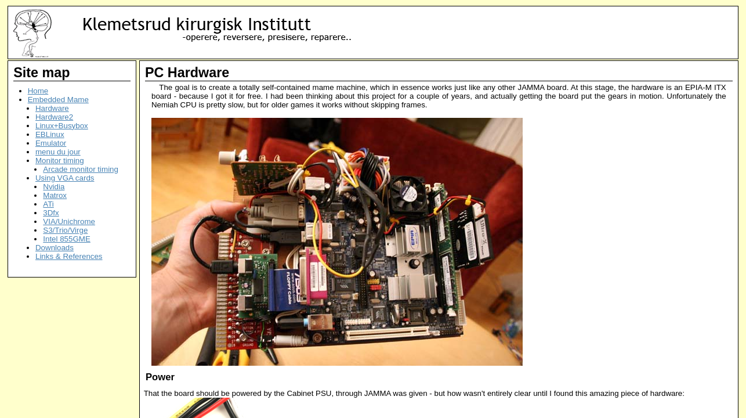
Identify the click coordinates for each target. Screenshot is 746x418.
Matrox (55, 195)
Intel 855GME (66, 239)
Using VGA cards (64, 178)
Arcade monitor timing (80, 169)
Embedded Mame (58, 99)
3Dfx (51, 212)
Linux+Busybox (61, 125)
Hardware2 (54, 117)
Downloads (54, 247)
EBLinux (49, 134)
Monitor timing (59, 160)
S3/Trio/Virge (65, 230)
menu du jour (58, 151)
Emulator (50, 143)
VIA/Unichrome (69, 221)
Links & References (69, 256)
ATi (48, 204)
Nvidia (53, 186)
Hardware (52, 108)
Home (38, 91)
